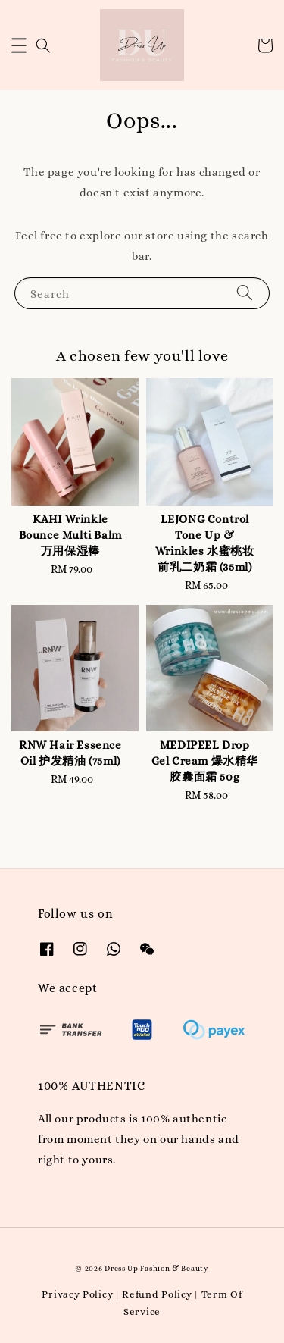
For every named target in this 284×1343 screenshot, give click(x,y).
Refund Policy (157, 1294)
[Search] (244, 293)
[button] (19, 45)
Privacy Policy (77, 1294)
